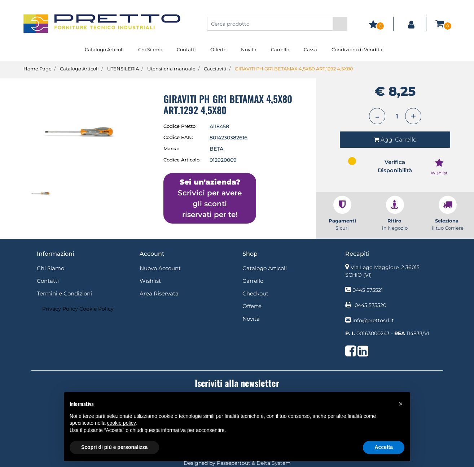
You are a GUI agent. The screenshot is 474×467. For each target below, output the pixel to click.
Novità (248, 49)
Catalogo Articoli (104, 49)
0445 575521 (367, 290)
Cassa (310, 49)
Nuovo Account (160, 268)
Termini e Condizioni (64, 293)
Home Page (37, 69)
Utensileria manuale (171, 69)
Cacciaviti (215, 69)
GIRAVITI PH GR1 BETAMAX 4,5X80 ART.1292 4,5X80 (294, 69)
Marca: (171, 148)
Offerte (218, 49)
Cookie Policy (96, 309)
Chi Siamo (150, 49)
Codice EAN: (178, 137)
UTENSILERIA (123, 69)
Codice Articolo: (182, 160)
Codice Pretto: (180, 126)
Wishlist (150, 280)
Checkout (255, 293)
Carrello (280, 49)
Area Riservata (159, 293)
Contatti (186, 49)
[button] (340, 24)
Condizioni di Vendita (357, 49)
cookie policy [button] (121, 423)
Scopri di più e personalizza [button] (114, 447)
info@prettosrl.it (373, 320)
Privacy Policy (60, 309)
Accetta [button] (383, 447)
